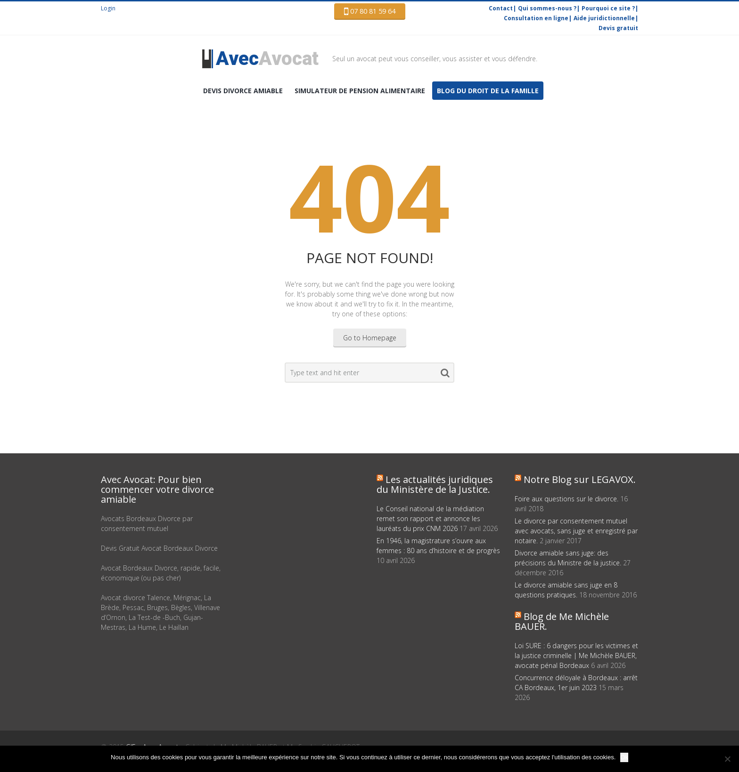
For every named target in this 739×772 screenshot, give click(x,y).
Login (108, 8)
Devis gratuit (618, 28)
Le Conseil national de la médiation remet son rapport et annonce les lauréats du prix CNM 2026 (430, 518)
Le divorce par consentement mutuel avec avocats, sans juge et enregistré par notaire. (576, 530)
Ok (624, 757)
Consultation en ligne (536, 18)
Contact (501, 8)
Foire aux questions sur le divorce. (566, 498)
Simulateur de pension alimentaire (360, 90)
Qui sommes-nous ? (547, 8)
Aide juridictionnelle (604, 18)
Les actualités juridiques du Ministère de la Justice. (435, 484)
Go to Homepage (369, 337)
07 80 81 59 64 (369, 11)
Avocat (267, 59)
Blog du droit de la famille (488, 90)
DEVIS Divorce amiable (243, 90)
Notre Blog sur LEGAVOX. (580, 479)
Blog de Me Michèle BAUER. (562, 621)
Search (445, 374)
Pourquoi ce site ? (608, 8)
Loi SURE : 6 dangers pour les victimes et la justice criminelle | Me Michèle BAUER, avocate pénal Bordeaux (576, 655)
